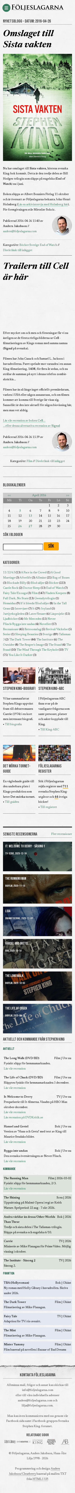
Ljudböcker (10, 619)
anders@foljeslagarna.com (20, 231)
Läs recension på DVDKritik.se (23, 1117)
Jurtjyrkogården (13, 614)
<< (9, 495)
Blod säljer (37, 583)
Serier (7, 634)
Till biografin (13, 724)
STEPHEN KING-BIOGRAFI (19, 688)
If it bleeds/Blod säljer (34, 603)
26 (20, 526)
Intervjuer (21, 608)
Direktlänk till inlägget (17, 250)
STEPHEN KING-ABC (51, 688)
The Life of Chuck (16, 1008)
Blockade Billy (16, 583)
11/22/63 (9, 572)
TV (66, 649)
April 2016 (39, 495)
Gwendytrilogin (44, 598)
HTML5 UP (40, 1479)
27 (30, 526)
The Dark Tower (19, 639)
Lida (7, 911)
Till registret (48, 807)
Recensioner (10, 629)
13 (30, 515)
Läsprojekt (57, 614)
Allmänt (41, 577)
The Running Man (15, 878)
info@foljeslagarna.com (37, 1390)
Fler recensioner (61, 834)
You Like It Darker (20, 655)
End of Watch (48, 245)
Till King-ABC (49, 729)
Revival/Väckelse (57, 629)
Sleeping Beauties (26, 634)
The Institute (44, 639)
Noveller (45, 624)
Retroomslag (33, 629)
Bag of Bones (61, 577)
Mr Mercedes (32, 619)
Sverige (34, 245)
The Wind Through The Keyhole (37, 649)
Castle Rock (10, 588)
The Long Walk (14, 976)
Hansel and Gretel (17, 943)
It (33, 608)
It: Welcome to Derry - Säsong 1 (25, 846)
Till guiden (12, 802)
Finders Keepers (55, 593)
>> (67, 495)
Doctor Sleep (31, 588)
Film (29, 461)
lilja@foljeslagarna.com (37, 1405)
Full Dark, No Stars (15, 598)
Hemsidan (9, 603)
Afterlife (25, 577)
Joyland (46, 608)
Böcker (24, 245)
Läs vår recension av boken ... (24, 420)
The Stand (55, 644)
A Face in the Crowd (33, 572)
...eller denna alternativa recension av (31, 425)
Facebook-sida (15, 1421)
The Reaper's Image (31, 644)
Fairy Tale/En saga (15, 593)
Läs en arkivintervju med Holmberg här (43, 204)
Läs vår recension (15, 1068)
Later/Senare (37, 614)
